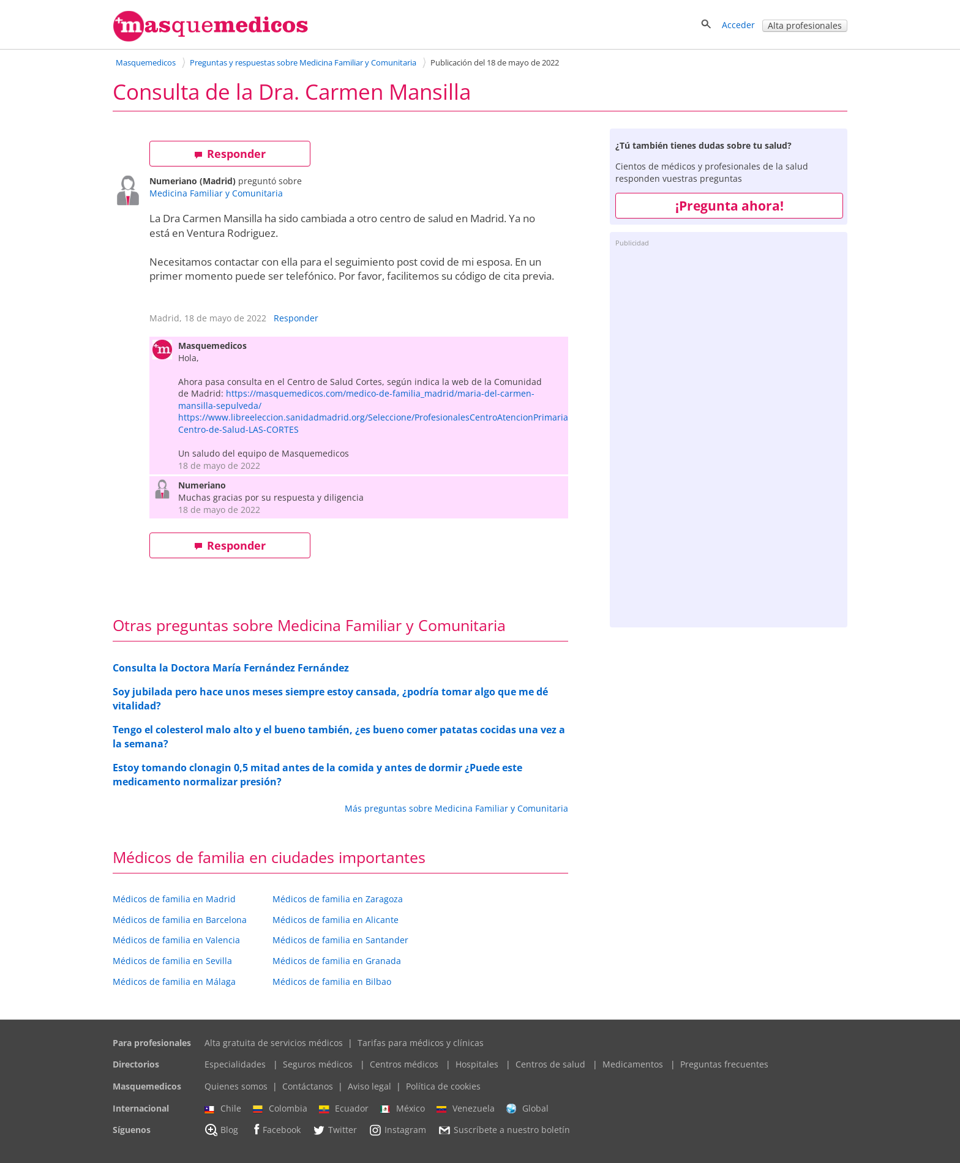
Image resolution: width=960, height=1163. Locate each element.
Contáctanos (307, 1086)
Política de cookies (443, 1086)
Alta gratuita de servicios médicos (273, 1043)
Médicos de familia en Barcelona (180, 920)
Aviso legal (369, 1086)
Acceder (738, 25)
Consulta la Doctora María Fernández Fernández (231, 668)
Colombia (280, 1108)
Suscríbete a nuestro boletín (504, 1130)
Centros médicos (404, 1064)
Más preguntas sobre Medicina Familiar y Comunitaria (456, 808)
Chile (222, 1108)
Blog (221, 1130)
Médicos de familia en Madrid (174, 899)
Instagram (397, 1130)
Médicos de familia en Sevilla (172, 961)
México (402, 1108)
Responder (230, 153)
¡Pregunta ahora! (729, 205)
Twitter (334, 1130)
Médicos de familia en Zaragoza (337, 899)
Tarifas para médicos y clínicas (421, 1043)
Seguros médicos (318, 1064)
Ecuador (344, 1108)
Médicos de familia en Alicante (335, 920)
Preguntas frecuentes (724, 1064)
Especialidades (235, 1064)
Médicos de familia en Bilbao (331, 981)
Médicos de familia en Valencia (176, 940)
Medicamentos (632, 1064)
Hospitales (477, 1064)
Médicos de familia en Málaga (174, 981)
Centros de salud (550, 1064)
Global (527, 1108)
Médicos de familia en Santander (340, 940)
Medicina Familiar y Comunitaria (216, 193)
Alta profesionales (805, 25)
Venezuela (466, 1108)
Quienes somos (236, 1086)
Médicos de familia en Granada (336, 961)
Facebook (275, 1129)
